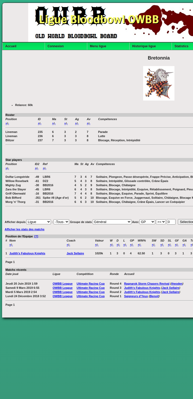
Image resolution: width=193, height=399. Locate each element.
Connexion (56, 46)
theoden (177, 283)
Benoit (154, 296)
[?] (36, 236)
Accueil (10, 46)
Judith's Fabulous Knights (27, 253)
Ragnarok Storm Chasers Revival (146, 283)
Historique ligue (144, 46)
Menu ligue (98, 46)
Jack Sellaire (75, 253)
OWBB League (63, 283)
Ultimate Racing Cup (91, 283)
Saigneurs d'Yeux (136, 296)
